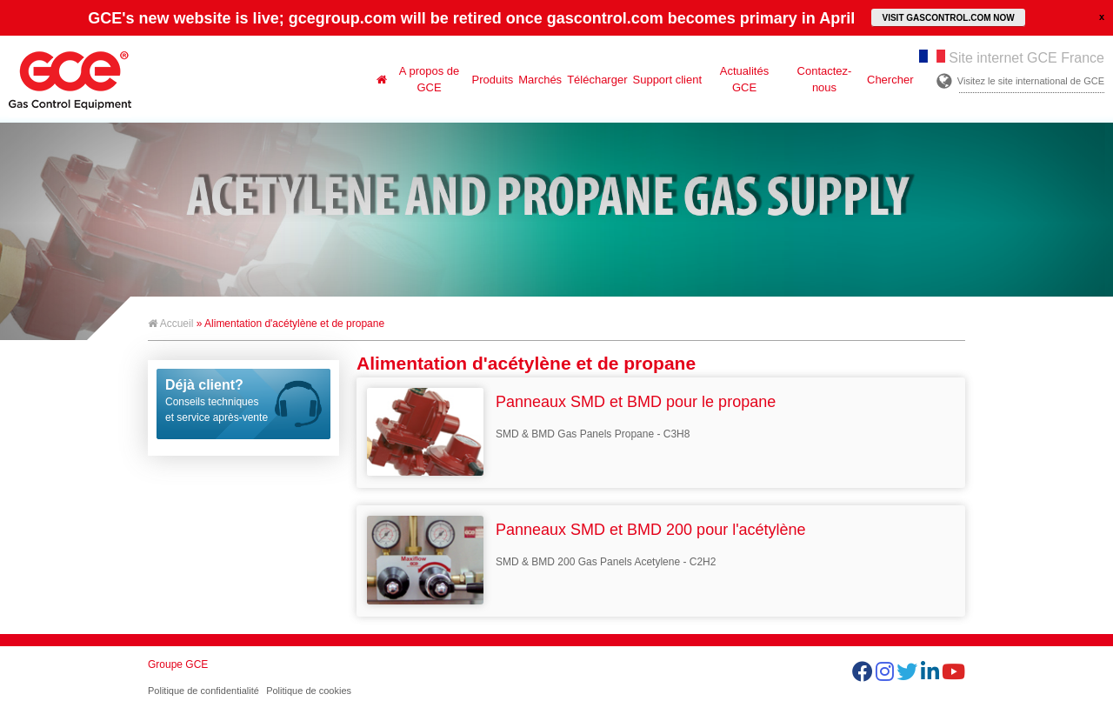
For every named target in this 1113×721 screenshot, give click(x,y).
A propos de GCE (429, 79)
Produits (493, 79)
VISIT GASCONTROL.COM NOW (948, 18)
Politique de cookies (308, 690)
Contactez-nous (824, 79)
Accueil (170, 323)
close (1101, 16)
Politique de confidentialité (203, 690)
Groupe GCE (178, 664)
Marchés (540, 79)
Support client (668, 79)
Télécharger (597, 79)
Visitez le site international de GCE (1030, 81)
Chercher (890, 79)
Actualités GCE (744, 79)
